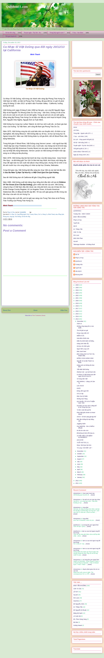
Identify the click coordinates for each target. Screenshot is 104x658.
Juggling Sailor (81, 423)
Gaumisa (76, 601)
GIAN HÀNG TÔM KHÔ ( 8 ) (81, 151)
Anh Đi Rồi (80, 440)
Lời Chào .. (76, 130)
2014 (77, 316)
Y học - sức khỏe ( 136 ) (80, 136)
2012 (77, 480)
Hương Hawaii (77, 625)
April (78, 469)
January (79, 477)
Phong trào (6, 216)
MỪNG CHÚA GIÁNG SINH (85, 358)
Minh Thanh (51, 214)
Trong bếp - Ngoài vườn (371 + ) (83, 133)
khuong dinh (79, 274)
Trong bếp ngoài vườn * (57, 32)
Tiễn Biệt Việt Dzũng (83, 369)
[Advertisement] (35, 290)
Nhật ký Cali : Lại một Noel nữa (86, 372)
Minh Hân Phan (78, 238)
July (78, 461)
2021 (77, 298)
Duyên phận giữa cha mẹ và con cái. (87, 165)
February (80, 474)
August (79, 459)
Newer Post (7, 310)
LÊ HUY (75, 591)
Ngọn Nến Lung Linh (83, 349)
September (80, 456)
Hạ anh (75, 241)
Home (35, 310)
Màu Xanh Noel (81, 351)
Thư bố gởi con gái (82, 330)
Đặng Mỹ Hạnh (77, 613)
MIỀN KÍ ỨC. (81, 335)
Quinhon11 (78, 261)
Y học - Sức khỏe (77, 32)
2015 (77, 314)
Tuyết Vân (76, 223)
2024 (77, 290)
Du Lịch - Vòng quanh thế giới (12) (83, 139)
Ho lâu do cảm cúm (82, 430)
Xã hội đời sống (10, 32)
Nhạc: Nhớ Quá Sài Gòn (84, 445)
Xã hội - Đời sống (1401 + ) (81, 142)
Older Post (63, 310)
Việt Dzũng (18, 216)
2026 (77, 285)
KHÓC (79, 388)
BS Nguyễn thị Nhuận (79, 610)
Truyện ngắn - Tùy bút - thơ (32, 32)
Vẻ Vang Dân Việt (82, 379)
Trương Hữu (79, 264)
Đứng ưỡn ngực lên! (83, 391)
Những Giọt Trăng (82, 399)
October (79, 453)
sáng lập (12, 216)
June (78, 464)
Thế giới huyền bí (10, 36)
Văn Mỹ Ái (78, 271)
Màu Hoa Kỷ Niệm (82, 396)
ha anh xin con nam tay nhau (91, 499)
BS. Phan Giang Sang (80, 619)
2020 (77, 300)
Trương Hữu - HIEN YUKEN (81, 214)
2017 (77, 308)
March (79, 472)
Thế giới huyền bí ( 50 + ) (80, 148)
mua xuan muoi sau (88, 493)
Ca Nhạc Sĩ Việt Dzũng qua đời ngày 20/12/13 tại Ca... (86, 375)
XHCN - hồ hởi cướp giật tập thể (86, 417)
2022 (77, 295)
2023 (77, 293)
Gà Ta (77, 254)
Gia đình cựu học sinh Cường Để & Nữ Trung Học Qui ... (86, 406)
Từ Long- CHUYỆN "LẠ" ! (84, 448)
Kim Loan (76, 235)
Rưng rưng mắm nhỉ (83, 333)
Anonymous (77, 493)
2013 (77, 319)
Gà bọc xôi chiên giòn (83, 346)
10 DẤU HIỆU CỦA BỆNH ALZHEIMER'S (84, 436)
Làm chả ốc (80, 385)
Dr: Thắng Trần (77, 229)
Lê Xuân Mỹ (77, 616)
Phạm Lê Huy (11, 212)
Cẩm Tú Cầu (77, 232)
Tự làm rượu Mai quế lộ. (84, 410)
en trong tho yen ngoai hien (90, 525)
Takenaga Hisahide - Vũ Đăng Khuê (84, 244)
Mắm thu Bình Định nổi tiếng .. (86, 341)
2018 (77, 306)
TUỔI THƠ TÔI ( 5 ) (83, 442)
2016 (77, 311)
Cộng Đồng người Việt (23, 214)
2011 (77, 483)
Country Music (34, 214)
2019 (77, 303)
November (80, 451)
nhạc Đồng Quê (59, 214)
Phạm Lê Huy (77, 220)
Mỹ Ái (75, 226)
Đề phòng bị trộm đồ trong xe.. (86, 433)
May (78, 467)
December (80, 321)
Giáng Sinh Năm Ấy (83, 343)
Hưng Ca (45, 214)
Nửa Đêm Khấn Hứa (83, 338)
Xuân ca (79, 323)
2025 (77, 287)
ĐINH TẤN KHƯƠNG (79, 217)
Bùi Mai (75, 622)
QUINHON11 (77, 211)
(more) (92, 495)
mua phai (85, 507)
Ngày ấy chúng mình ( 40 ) (81, 154)
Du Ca (40, 214)
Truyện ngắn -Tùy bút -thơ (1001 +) (83, 145)
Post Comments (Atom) (38, 315)
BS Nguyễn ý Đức (78, 604)
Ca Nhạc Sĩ (13, 214)
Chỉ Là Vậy (80, 393)
